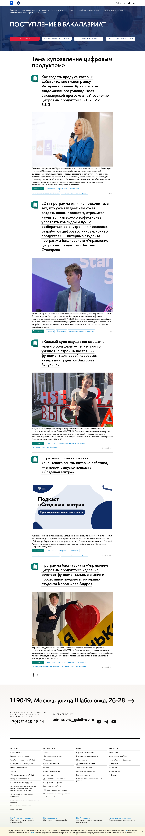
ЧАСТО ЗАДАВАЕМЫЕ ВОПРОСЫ (121, 38)
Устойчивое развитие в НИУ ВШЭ (22, 760)
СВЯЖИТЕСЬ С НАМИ (89, 38)
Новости (42, 13)
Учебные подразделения (89, 10)
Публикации (113, 775)
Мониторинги (81, 760)
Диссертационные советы (86, 764)
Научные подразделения (85, 752)
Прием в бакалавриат (51, 764)
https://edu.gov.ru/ (50, 818)
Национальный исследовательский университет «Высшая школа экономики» (42, 10)
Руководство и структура (19, 756)
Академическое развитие (85, 771)
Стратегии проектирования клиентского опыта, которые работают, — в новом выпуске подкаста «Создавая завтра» (74, 465)
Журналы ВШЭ (114, 771)
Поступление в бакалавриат (22, 13)
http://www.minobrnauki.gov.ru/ (21, 818)
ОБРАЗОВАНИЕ (50, 749)
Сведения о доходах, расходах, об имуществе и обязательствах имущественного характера (23, 788)
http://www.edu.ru (83, 818)
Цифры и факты (16, 752)
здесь (126, 830)
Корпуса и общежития (18, 767)
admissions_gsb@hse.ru (73, 719)
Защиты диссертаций (84, 767)
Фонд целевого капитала (19, 779)
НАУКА (79, 749)
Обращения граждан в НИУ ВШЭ (22, 775)
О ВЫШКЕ (14, 749)
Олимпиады (47, 760)
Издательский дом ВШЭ (118, 756)
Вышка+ (46, 767)
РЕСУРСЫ (113, 749)
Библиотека (113, 752)
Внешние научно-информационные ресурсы (89, 780)
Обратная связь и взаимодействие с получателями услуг (56, 795)
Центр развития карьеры (52, 782)
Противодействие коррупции (21, 782)
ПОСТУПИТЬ (25, 38)
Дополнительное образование (54, 779)
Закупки (13, 771)
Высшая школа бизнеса (114, 10)
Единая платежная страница (20, 806)
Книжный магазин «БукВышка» (120, 760)
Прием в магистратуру (51, 771)
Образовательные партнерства (55, 790)
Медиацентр (113, 767)
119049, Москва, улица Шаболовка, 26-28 (67, 700)
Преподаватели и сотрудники (21, 764)
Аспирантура (48, 775)
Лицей (45, 752)
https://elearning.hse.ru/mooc (120, 818)
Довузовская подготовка (52, 756)
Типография (113, 764)
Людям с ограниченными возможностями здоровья (25, 801)
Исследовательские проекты (87, 756)
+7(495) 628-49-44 (27, 721)
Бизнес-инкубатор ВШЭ (52, 786)
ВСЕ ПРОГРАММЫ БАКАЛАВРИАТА (56, 38)
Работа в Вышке (16, 809)
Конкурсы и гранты (83, 775)
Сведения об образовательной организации (22, 795)
